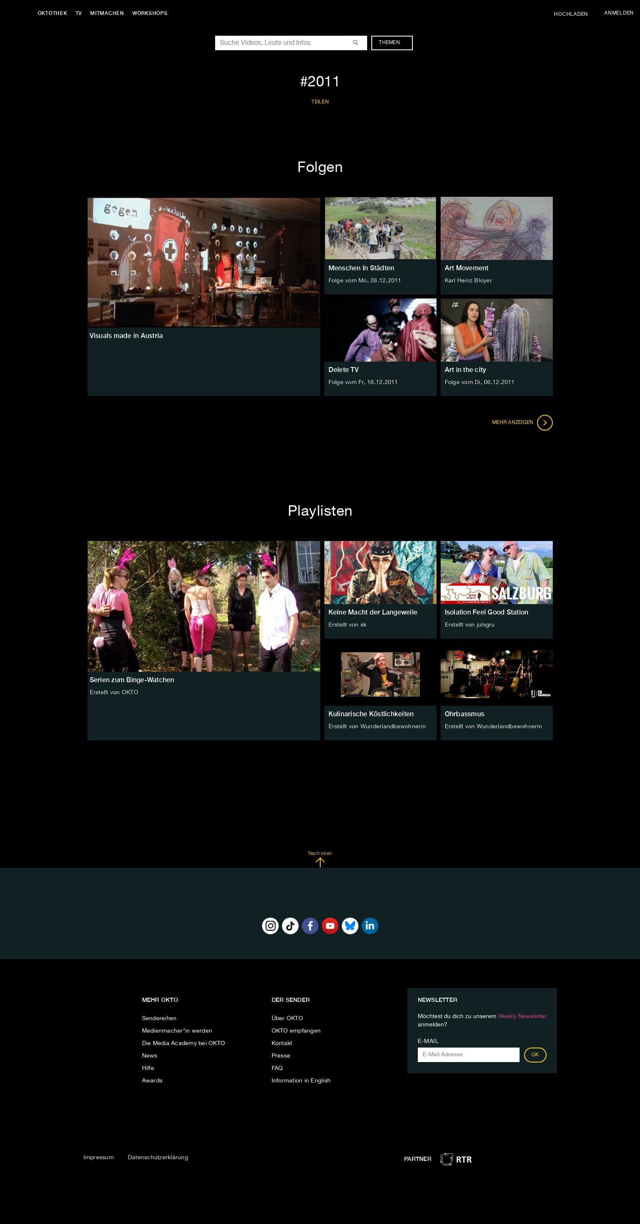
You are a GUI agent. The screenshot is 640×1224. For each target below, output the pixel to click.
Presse (281, 1056)
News (149, 1056)
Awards (152, 1081)
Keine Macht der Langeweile (373, 612)
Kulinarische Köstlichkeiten (371, 714)
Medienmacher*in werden (177, 1031)
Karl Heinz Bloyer (468, 281)
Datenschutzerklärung (158, 1157)
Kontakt (282, 1043)
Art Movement (467, 268)
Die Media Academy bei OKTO (184, 1043)
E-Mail (428, 1041)
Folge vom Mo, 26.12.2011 (365, 281)
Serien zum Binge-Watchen (132, 680)
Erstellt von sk (348, 625)
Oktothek (54, 13)
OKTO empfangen (296, 1031)
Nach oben (320, 859)
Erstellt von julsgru (470, 625)
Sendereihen (159, 1018)
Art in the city (465, 370)
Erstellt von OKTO (114, 692)
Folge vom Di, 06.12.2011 (480, 382)
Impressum (98, 1157)
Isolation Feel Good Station (487, 612)
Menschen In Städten (362, 268)
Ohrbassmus (465, 714)
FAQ (277, 1068)
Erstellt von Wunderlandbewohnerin (377, 727)
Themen (393, 42)
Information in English (301, 1081)
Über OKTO (287, 1018)
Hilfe (148, 1068)
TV (80, 13)
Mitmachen (109, 13)
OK (535, 1055)
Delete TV (344, 370)
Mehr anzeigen (522, 423)
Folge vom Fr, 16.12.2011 (363, 382)
